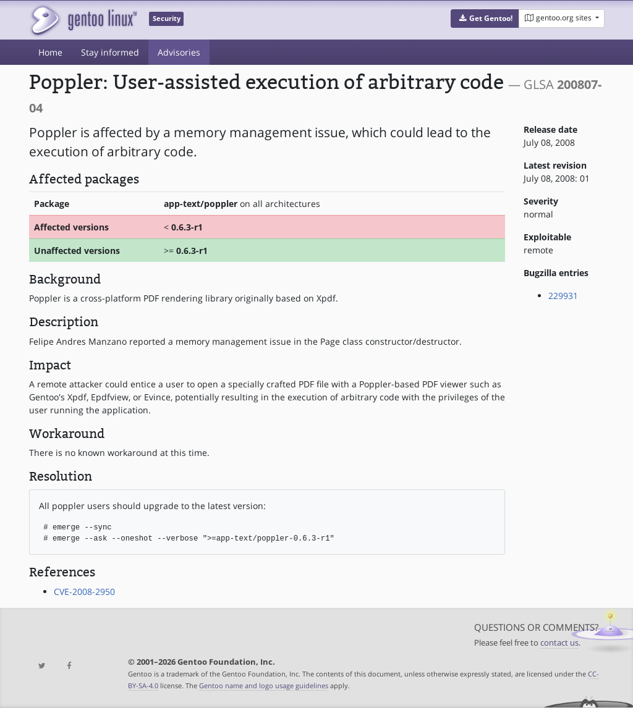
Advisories (179, 52)
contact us (559, 643)
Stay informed (110, 52)
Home (50, 52)
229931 (563, 295)
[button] (485, 18)
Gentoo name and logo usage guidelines (263, 685)
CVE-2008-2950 (84, 591)
